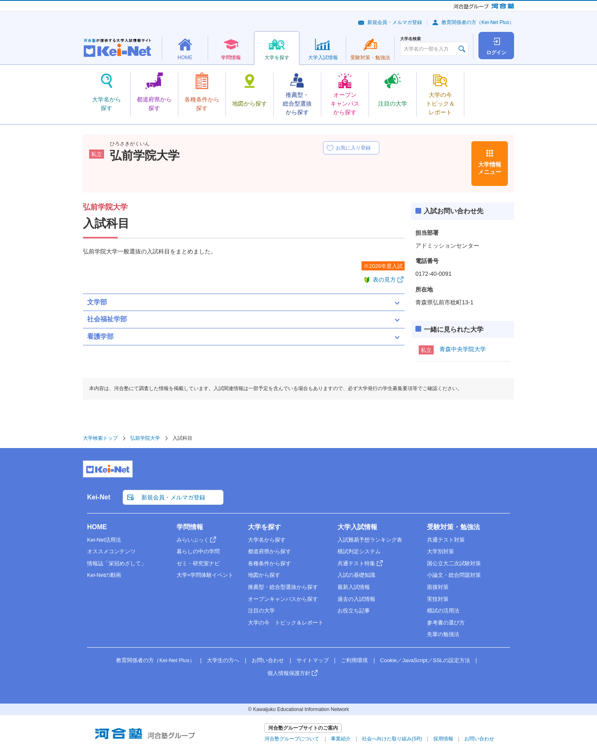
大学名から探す (267, 540)
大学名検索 (410, 39)
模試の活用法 (443, 610)
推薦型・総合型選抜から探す (283, 587)
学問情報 (190, 526)
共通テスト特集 (356, 563)
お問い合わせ (268, 660)
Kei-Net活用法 (104, 540)
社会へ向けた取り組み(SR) (392, 739)
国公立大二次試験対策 (454, 563)
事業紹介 (341, 739)
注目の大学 (261, 610)
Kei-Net (98, 497)
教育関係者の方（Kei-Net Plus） (478, 22)
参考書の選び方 (446, 622)
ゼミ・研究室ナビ (198, 563)
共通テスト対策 (446, 540)
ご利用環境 (354, 660)
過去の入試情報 (356, 599)
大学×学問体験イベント (205, 575)
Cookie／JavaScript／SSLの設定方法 (425, 660)
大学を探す (264, 526)
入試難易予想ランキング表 (369, 540)
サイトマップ (312, 660)
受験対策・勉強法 (453, 526)
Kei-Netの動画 (104, 575)
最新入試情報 (353, 587)
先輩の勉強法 (443, 634)
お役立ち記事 (353, 610)
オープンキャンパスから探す (283, 599)
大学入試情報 (357, 526)
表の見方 (384, 279)
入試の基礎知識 (356, 575)
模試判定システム (359, 551)
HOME (97, 526)
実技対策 (438, 599)
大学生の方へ (223, 660)
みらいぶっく (193, 540)
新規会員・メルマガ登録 (394, 22)
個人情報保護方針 (289, 673)
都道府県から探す (269, 551)
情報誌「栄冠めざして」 (116, 563)
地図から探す (264, 575)
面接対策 (438, 587)
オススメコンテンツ (111, 551)
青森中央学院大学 (462, 349)
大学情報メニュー (489, 168)
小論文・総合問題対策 (454, 575)
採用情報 (443, 739)
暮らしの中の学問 (198, 551)
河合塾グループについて (292, 739)
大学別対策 (440, 551)
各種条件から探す (269, 563)
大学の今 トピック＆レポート (285, 622)
